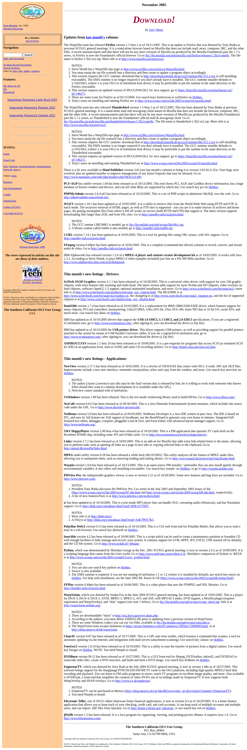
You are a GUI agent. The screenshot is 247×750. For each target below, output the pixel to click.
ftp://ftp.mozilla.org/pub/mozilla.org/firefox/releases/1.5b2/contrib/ (187, 55)
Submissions (9, 200)
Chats (14, 175)
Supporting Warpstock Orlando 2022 (32, 115)
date (15, 71)
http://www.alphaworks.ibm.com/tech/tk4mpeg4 (94, 262)
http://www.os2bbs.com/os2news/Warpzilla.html (154, 69)
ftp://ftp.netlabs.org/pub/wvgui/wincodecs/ (183, 622)
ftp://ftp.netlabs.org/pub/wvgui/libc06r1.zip (156, 224)
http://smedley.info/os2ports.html (162, 214)
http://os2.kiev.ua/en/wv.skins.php (136, 615)
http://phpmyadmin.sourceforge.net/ (86, 197)
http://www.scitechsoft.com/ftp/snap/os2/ (208, 288)
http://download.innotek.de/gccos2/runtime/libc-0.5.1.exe (179, 76)
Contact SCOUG (12, 207)
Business (7, 182)
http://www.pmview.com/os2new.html (136, 496)
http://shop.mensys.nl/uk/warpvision (94, 629)
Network (7, 169)
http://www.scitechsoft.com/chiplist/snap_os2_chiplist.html (118, 299)
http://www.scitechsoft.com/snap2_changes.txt (183, 295)
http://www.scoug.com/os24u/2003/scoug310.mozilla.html (174, 100)
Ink (5, 89)
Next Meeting (10, 25)
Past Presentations (12, 188)
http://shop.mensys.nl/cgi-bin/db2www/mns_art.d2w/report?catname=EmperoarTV (178, 691)
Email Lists (9, 160)
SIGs (5, 166)
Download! (9, 92)
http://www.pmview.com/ (79, 478)
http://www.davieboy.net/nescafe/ (119, 407)
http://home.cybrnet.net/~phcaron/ (152, 708)
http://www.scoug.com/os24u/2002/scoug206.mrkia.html (196, 578)
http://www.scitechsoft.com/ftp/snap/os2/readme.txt (96, 295)
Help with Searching (13, 58)
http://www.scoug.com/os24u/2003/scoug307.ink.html (106, 492)
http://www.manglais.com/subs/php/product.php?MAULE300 (102, 177)
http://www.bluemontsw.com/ (82, 718)
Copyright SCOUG (13, 213)
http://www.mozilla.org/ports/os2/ (143, 59)
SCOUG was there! (32, 282)
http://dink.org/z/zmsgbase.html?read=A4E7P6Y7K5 (120, 519)
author (27, 71)
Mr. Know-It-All (11, 85)
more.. (16, 169)
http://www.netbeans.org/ (79, 424)
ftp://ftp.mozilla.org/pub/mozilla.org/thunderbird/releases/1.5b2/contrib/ (109, 121)
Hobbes (197, 97)
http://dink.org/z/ (101, 516)
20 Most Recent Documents (17, 64)
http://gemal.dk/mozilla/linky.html (85, 448)
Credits (7, 194)
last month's (95, 37)
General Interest (27, 166)
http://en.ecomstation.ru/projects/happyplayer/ (178, 434)
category (35, 71)
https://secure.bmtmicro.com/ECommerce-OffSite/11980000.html (167, 626)
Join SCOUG (32, 40)
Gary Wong (156, 29)
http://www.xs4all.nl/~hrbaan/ (120, 543)
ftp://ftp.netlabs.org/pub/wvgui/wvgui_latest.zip (189, 601)
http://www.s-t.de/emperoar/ (132, 680)
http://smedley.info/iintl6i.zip (154, 228)
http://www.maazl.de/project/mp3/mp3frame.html (203, 458)
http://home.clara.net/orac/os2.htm (193, 347)
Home (6, 153)
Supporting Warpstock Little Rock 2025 (32, 99)
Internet (14, 166)
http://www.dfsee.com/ (220, 397)
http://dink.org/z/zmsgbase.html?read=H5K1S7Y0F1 (116, 506)
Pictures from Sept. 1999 (32, 246)
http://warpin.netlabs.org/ (217, 468)
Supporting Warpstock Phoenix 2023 (32, 107)
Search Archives (11, 67)
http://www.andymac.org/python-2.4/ (162, 553)
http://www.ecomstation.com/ (113, 323)
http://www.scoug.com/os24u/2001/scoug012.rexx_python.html (109, 557)
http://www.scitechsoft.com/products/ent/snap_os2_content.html (116, 292)
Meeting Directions (13, 28)
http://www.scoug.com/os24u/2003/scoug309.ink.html (180, 492)
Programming (44, 166)
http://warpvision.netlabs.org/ (82, 605)
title (20, 71)
